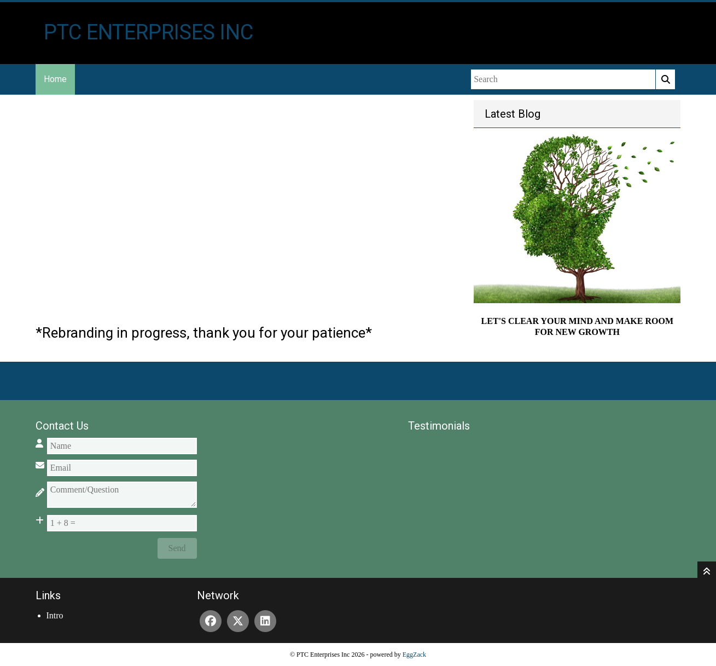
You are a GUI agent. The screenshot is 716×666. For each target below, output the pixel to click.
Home (55, 79)
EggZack (414, 654)
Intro (54, 615)
